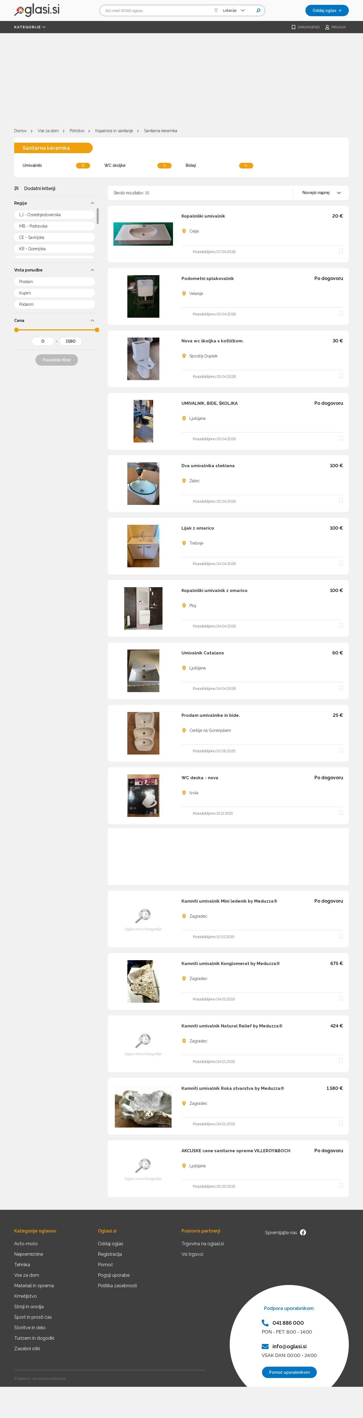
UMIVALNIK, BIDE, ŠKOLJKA (210, 403)
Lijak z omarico (198, 528)
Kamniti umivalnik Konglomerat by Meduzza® (231, 963)
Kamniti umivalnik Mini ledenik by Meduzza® (229, 901)
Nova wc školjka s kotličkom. (213, 341)
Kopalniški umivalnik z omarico (215, 590)
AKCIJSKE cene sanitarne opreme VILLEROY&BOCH (236, 1150)
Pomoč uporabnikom (289, 1372)
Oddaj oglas (327, 10)
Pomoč (105, 1264)
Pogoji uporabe (114, 1275)
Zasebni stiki (27, 1348)
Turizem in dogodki (34, 1338)
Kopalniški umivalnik (203, 216)
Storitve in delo (30, 1327)
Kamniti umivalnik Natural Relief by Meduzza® (232, 1026)
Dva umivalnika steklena (208, 465)
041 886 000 (283, 1323)
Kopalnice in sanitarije (114, 130)
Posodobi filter (57, 360)
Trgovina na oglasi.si (203, 1243)
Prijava (335, 27)
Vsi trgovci (192, 1254)
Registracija (110, 1254)
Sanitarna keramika (160, 130)
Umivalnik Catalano (203, 653)
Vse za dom (48, 130)
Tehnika (22, 1264)
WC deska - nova (200, 777)
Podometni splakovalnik (208, 278)
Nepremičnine (28, 1254)
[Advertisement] (181, 81)
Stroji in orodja (29, 1306)
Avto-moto (26, 1243)
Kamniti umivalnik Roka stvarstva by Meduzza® (233, 1088)
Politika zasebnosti (117, 1285)
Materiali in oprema (34, 1285)
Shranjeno (306, 27)
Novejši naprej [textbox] (316, 192)
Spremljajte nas (285, 1232)
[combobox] (320, 193)
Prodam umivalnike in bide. (211, 715)
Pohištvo (77, 130)
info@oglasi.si (284, 1346)
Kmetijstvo (25, 1296)
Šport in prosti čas (33, 1317)
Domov (20, 130)
